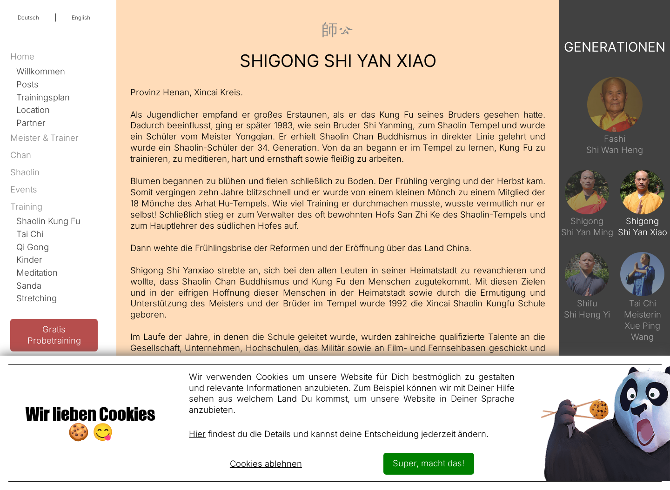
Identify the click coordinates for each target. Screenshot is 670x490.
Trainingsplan (43, 97)
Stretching (36, 298)
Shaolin (25, 172)
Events (23, 189)
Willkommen (40, 71)
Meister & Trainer (44, 137)
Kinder (29, 259)
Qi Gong (32, 247)
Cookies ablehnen (266, 464)
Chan (20, 155)
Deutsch (28, 17)
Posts (27, 84)
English (81, 17)
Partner (31, 123)
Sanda (28, 285)
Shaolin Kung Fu (48, 221)
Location (33, 110)
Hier (197, 434)
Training (26, 206)
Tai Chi (29, 234)
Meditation (37, 272)
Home (22, 56)
